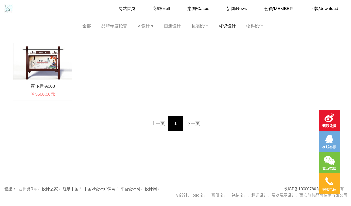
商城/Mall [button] (161, 8)
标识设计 (227, 25)
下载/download (324, 8)
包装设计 (199, 25)
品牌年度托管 (114, 25)
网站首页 (126, 8)
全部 (86, 25)
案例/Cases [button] (198, 8)
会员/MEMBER (278, 8)
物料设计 (254, 25)
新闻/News (236, 8)
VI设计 (143, 25)
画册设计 (172, 25)
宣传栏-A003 (43, 86)
